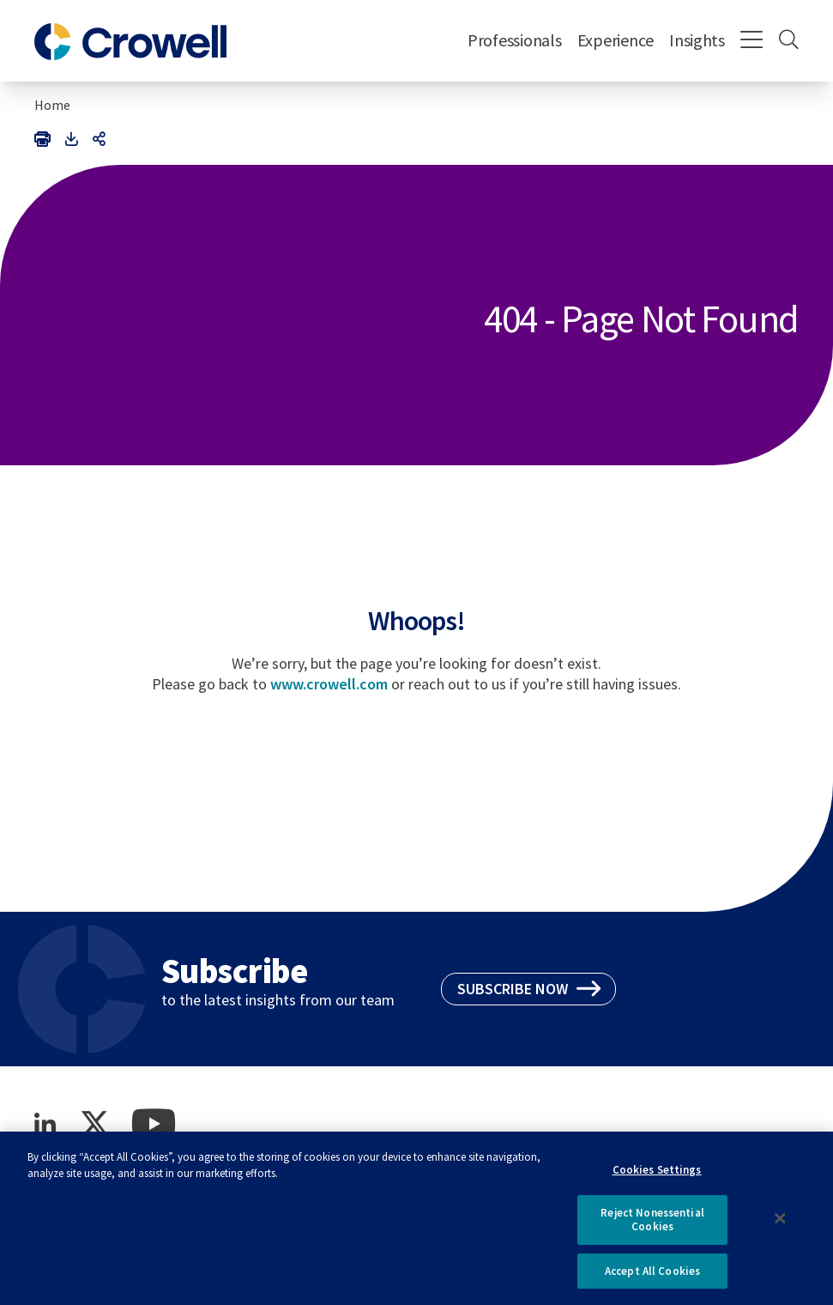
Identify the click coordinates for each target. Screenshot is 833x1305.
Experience (615, 40)
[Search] (789, 41)
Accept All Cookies (652, 1277)
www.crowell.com (329, 684)
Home (52, 104)
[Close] (781, 1224)
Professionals (515, 40)
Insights (697, 40)
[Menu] (752, 41)
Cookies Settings (657, 1175)
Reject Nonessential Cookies (652, 1225)
